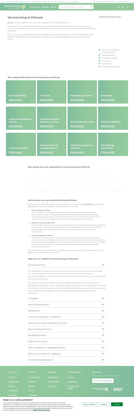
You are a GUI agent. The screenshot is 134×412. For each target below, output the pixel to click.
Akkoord (117, 404)
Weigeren (104, 404)
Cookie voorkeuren (89, 404)
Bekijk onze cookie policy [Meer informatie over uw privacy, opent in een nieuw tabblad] (41, 410)
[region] (67, 404)
